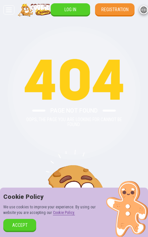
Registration (115, 9)
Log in (70, 9)
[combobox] (143, 10)
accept (20, 225)
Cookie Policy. (64, 212)
